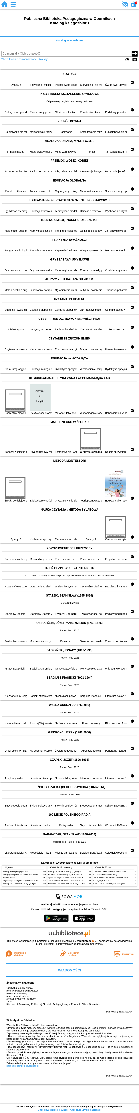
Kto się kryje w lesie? (101, 881)
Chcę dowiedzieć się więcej (53, 1109)
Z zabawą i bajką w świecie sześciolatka (109, 872)
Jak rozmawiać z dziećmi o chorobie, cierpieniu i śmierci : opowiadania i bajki (79, 881)
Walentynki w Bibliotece (21, 1020)
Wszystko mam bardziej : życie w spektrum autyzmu (69, 875)
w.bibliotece (86, 941)
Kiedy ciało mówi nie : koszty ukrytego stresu (66, 884)
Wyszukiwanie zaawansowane (19, 59)
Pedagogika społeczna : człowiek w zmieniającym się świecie (28, 875)
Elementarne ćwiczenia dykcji (105, 875)
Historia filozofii (9, 878)
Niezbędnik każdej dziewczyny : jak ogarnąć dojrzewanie (71, 872)
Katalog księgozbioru (69, 40)
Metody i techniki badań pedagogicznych (19, 884)
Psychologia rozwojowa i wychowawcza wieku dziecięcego (27, 881)
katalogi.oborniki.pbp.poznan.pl (23, 1065)
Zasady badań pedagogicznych (16, 872)
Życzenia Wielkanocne (20, 982)
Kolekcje (43, 59)
